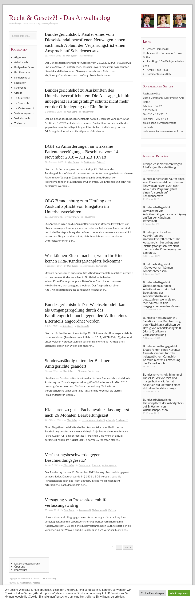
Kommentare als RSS (159, 73)
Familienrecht (87, 55)
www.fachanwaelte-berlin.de (166, 131)
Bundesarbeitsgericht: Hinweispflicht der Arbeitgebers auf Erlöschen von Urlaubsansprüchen (163, 404)
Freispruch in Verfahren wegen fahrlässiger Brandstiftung (162, 165)
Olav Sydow (71, 55)
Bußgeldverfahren (24, 67)
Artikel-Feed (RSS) (157, 69)
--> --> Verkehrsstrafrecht (93, 420)
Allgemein (82, 371)
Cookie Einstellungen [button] (152, 593)
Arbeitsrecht (21, 62)
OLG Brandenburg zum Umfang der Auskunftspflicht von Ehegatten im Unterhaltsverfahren (78, 206)
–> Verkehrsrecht (24, 108)
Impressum (20, 569)
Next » (128, 547)
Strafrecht (96, 465)
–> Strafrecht (22, 103)
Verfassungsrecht (109, 465)
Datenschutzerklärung (27, 563)
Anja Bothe (72, 111)
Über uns (19, 566)
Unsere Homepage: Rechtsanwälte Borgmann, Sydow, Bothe (162, 53)
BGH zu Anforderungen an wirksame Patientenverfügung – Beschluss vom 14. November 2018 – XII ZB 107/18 (82, 152)
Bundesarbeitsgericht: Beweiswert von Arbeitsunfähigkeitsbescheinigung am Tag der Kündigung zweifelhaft (164, 213)
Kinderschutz (101, 266)
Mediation (20, 82)
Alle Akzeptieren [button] (179, 593)
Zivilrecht (101, 162)
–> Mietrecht (22, 97)
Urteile (18, 92)
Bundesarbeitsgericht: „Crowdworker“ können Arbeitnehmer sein (158, 267)
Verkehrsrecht (22, 118)
